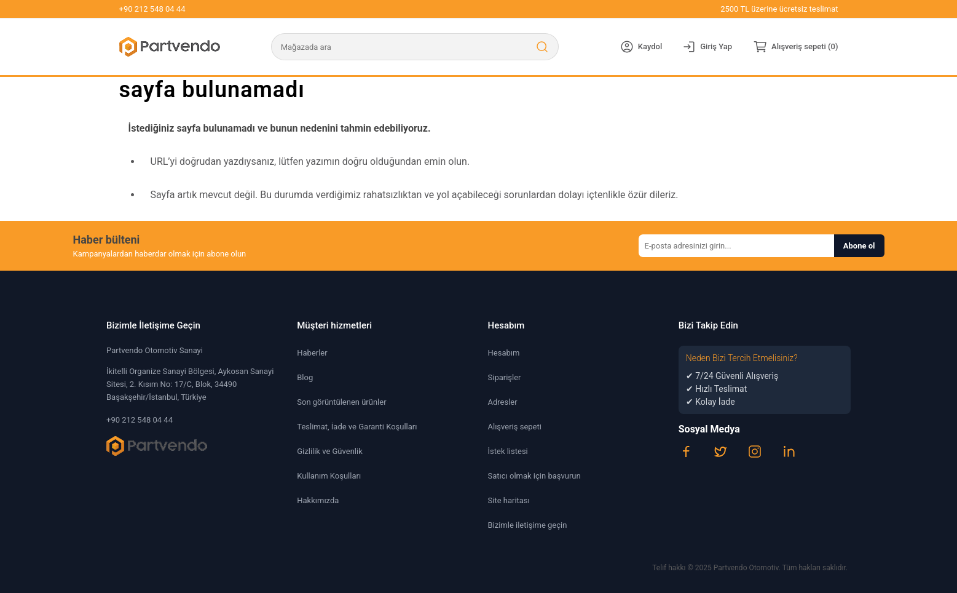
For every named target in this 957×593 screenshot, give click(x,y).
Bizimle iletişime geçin (527, 525)
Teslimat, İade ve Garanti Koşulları (357, 426)
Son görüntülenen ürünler (341, 402)
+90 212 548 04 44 (139, 419)
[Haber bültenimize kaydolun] (737, 245)
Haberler (312, 352)
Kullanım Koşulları (329, 475)
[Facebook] (686, 451)
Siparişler (504, 377)
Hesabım (504, 352)
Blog (305, 377)
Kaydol (650, 46)
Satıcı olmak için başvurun (534, 475)
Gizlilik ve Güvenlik (329, 451)
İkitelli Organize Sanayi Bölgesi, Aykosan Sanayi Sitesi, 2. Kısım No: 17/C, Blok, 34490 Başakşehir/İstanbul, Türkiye (190, 384)
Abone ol (859, 245)
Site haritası (509, 500)
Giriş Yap (716, 46)
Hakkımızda (318, 500)
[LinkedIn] (789, 451)
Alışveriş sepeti (515, 426)
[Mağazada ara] (415, 46)
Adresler (503, 402)
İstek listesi (508, 451)
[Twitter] (720, 451)
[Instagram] (754, 451)
